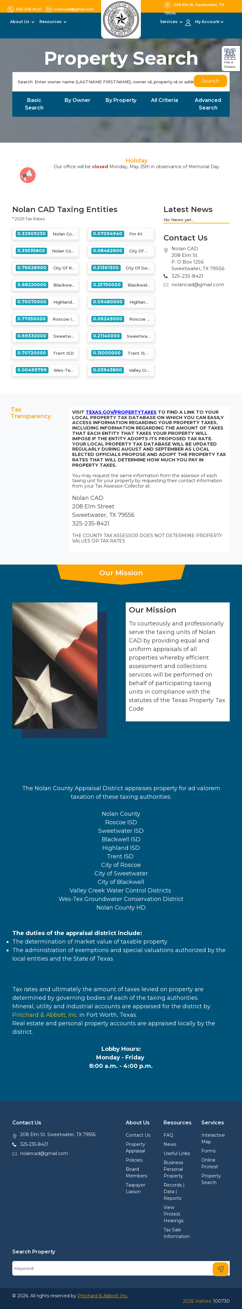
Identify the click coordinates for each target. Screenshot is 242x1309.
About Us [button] (20, 21)
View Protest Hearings (173, 1214)
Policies (134, 1160)
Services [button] (169, 21)
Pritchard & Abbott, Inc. (45, 1014)
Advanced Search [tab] (208, 104)
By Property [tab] (121, 100)
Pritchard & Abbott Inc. (103, 1296)
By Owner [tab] (77, 100)
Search (210, 81)
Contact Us (138, 1135)
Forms (208, 1151)
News (170, 1144)
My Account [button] (207, 21)
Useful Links (177, 1153)
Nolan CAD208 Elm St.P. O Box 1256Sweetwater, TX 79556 (197, 258)
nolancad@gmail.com (197, 284)
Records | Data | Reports (174, 1191)
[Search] (121, 82)
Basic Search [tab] (34, 104)
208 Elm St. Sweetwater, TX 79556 (57, 1134)
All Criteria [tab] (164, 100)
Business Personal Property (173, 1169)
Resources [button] (50, 21)
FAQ (168, 1135)
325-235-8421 (34, 1144)
